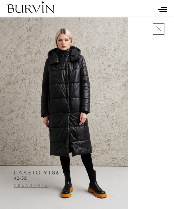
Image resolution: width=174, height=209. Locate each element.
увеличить (31, 186)
